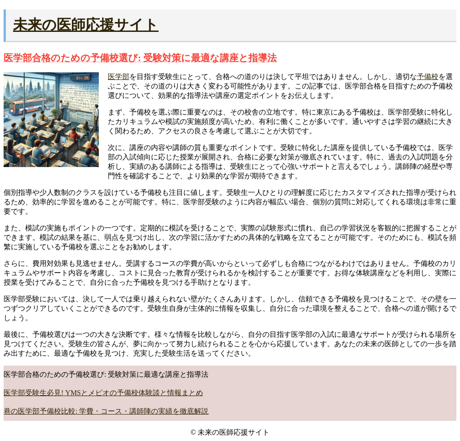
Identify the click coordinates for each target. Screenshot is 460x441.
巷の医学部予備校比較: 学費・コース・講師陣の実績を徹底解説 (106, 411)
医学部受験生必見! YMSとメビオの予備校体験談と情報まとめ (103, 393)
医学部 (118, 76)
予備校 (427, 76)
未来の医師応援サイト (86, 25)
